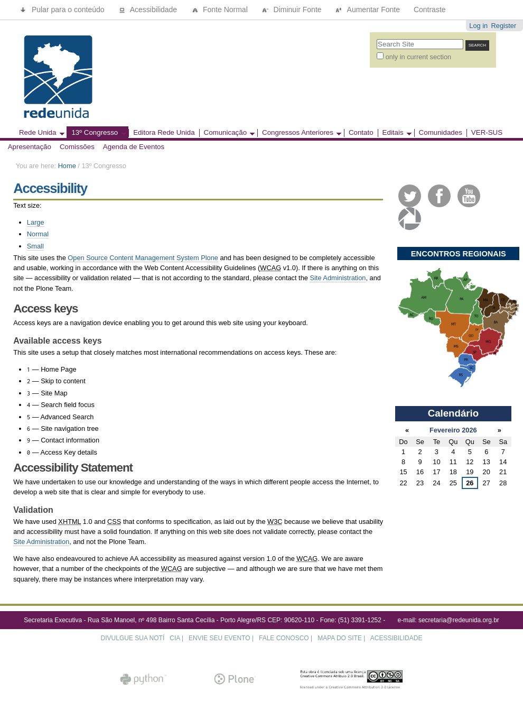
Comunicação (227, 133)
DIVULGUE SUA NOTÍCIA (140, 638)
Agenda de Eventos (133, 147)
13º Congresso (96, 133)
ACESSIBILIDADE (396, 638)
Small (35, 246)
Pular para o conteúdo (63, 9)
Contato (361, 132)
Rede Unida (39, 133)
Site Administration (338, 278)
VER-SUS (486, 132)
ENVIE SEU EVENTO (219, 638)
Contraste (430, 9)
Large (35, 222)
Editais (395, 133)
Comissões (77, 147)
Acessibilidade (149, 9)
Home (67, 166)
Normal (38, 234)
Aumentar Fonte (368, 9)
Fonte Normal (220, 9)
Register (504, 26)
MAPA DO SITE (339, 638)
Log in (478, 26)
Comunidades (440, 132)
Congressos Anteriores (299, 133)
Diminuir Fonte (293, 9)
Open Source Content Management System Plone (143, 258)
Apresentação (29, 147)
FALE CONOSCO (284, 638)
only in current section (418, 57)
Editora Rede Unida (163, 132)
